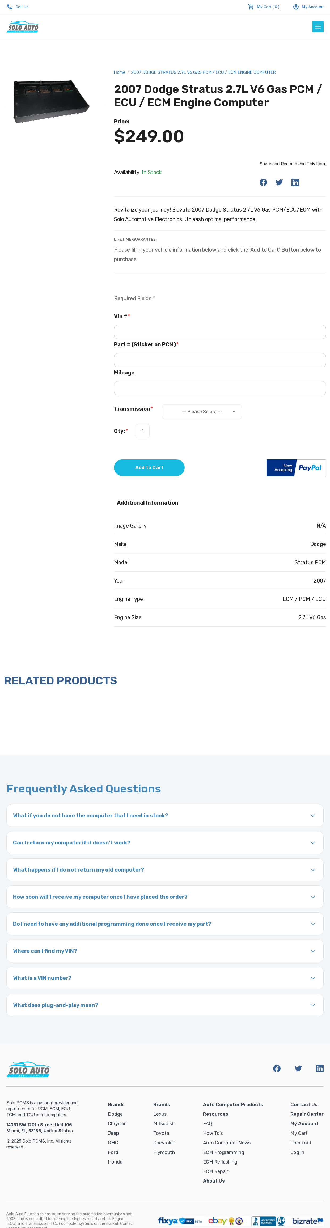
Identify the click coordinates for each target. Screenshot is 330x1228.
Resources (215, 1114)
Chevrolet (164, 1143)
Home (119, 72)
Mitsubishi (164, 1124)
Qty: (121, 431)
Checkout (301, 1143)
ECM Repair (215, 1171)
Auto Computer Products (233, 1105)
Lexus (160, 1114)
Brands (116, 1105)
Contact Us (304, 1105)
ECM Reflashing (220, 1162)
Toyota (161, 1133)
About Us (214, 1181)
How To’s (213, 1133)
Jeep (113, 1133)
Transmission (133, 408)
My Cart (299, 1133)
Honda (115, 1162)
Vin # (122, 316)
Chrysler (117, 1124)
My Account (308, 6)
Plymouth (164, 1152)
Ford (113, 1152)
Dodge (115, 1114)
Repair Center (307, 1114)
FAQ (207, 1124)
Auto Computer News (227, 1143)
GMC (113, 1143)
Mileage (124, 372)
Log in (297, 1152)
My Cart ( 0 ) (268, 7)
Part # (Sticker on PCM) (146, 344)
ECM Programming (223, 1152)
